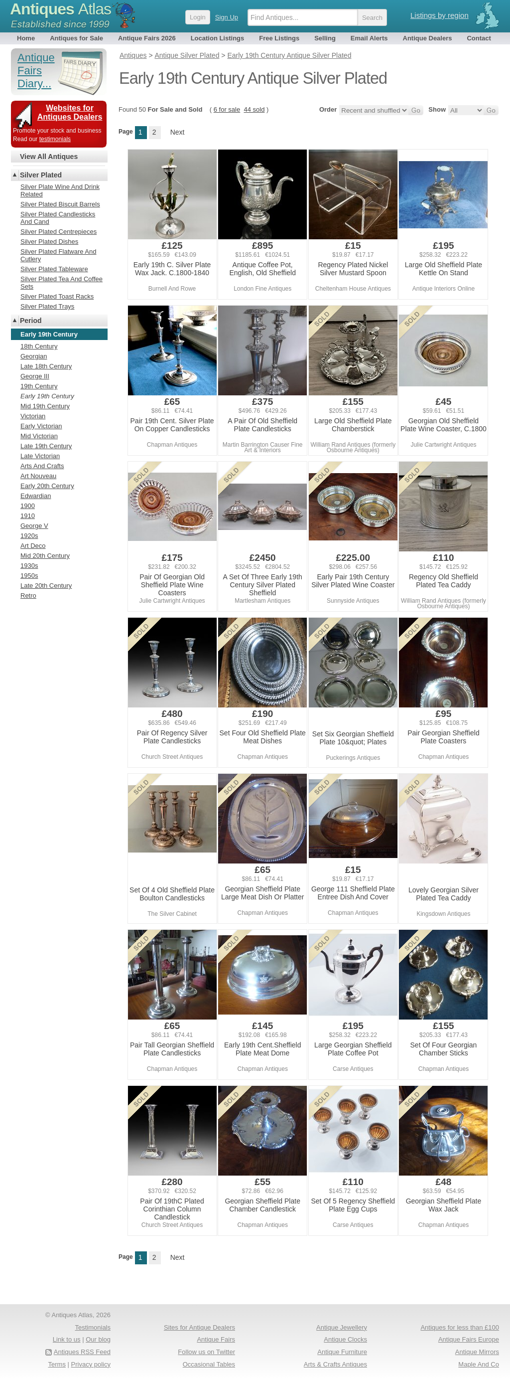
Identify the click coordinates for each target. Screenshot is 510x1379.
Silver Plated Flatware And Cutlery (58, 255)
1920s (29, 535)
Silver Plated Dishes (49, 241)
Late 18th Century (46, 366)
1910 (27, 515)
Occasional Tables (209, 1364)
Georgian (33, 356)
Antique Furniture (342, 1352)
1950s (29, 575)
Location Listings (218, 38)
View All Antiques (49, 157)
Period (31, 321)
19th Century (38, 386)
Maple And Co (478, 1364)
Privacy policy (91, 1364)
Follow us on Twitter (206, 1352)
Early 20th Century (47, 486)
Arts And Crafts (42, 466)
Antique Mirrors (477, 1352)
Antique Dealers (427, 38)
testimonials (55, 139)
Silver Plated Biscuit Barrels (60, 204)
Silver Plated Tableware (54, 269)
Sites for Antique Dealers (199, 1327)
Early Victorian (41, 426)
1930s (29, 565)
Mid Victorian (39, 436)
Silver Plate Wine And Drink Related (60, 190)
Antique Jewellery (341, 1327)
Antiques (60, 9)
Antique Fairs (216, 1339)
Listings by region (439, 15)
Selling (325, 38)
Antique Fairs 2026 (147, 38)
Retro (28, 595)
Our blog (98, 1339)
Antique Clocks (345, 1339)
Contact (479, 38)
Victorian (32, 416)
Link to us (67, 1339)
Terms (57, 1364)
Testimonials (93, 1327)
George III (34, 376)
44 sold (254, 109)
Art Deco (33, 545)
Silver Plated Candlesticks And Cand (57, 217)
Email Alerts (369, 38)
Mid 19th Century (45, 406)
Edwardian (35, 496)
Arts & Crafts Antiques (335, 1364)
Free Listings (279, 38)
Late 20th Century (46, 585)
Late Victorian (40, 456)
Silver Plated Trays (47, 306)
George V (34, 525)
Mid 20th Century (45, 555)
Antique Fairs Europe (468, 1339)
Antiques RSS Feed (82, 1352)
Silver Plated (41, 175)
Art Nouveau (38, 476)
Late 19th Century (46, 446)
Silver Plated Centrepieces (58, 231)
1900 (27, 506)
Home (26, 38)
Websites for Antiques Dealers (70, 112)
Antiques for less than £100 (459, 1327)
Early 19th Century (47, 396)
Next (177, 132)
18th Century (38, 346)
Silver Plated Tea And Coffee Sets (61, 282)
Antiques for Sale (76, 38)
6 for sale (227, 109)
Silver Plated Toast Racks (57, 296)
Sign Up (226, 17)
